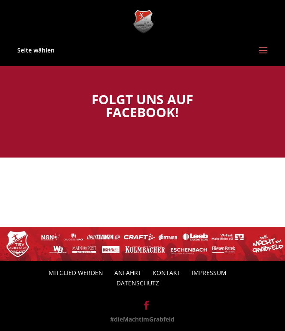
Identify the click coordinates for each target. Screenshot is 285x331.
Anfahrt (127, 273)
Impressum (209, 273)
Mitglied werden (76, 273)
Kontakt (167, 273)
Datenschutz (137, 283)
